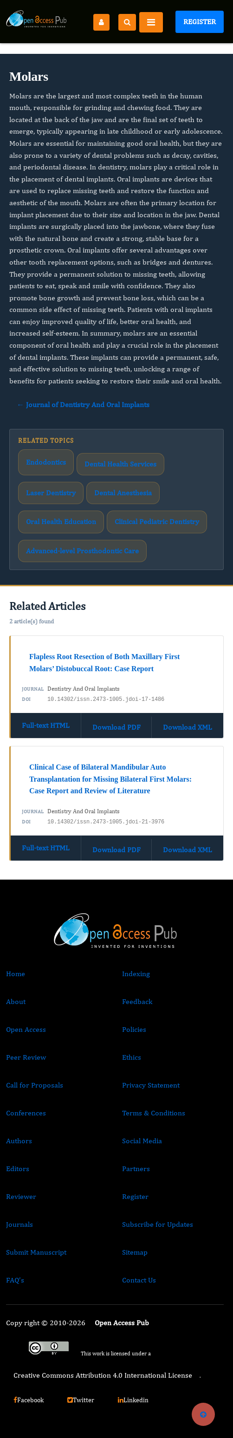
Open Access (26, 1029)
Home (15, 973)
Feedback (137, 1001)
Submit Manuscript (36, 1252)
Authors (19, 1140)
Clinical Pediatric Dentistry (157, 521)
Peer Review (26, 1057)
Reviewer (21, 1196)
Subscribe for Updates (157, 1224)
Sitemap (135, 1252)
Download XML (187, 727)
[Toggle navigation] (151, 22)
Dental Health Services (120, 464)
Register (199, 21)
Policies (134, 1029)
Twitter (80, 1400)
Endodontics (46, 462)
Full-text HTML (46, 725)
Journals (19, 1224)
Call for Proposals (34, 1085)
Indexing (136, 973)
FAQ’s (15, 1280)
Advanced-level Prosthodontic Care (82, 550)
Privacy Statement (151, 1085)
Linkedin (133, 1400)
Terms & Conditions (153, 1112)
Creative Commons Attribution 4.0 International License (102, 1375)
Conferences (26, 1112)
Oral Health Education (61, 521)
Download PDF (116, 727)
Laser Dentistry (51, 492)
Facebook (28, 1400)
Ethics (131, 1057)
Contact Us (139, 1280)
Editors (17, 1168)
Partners (136, 1168)
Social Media (142, 1140)
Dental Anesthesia (123, 492)
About (16, 1001)
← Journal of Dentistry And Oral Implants (83, 404)
